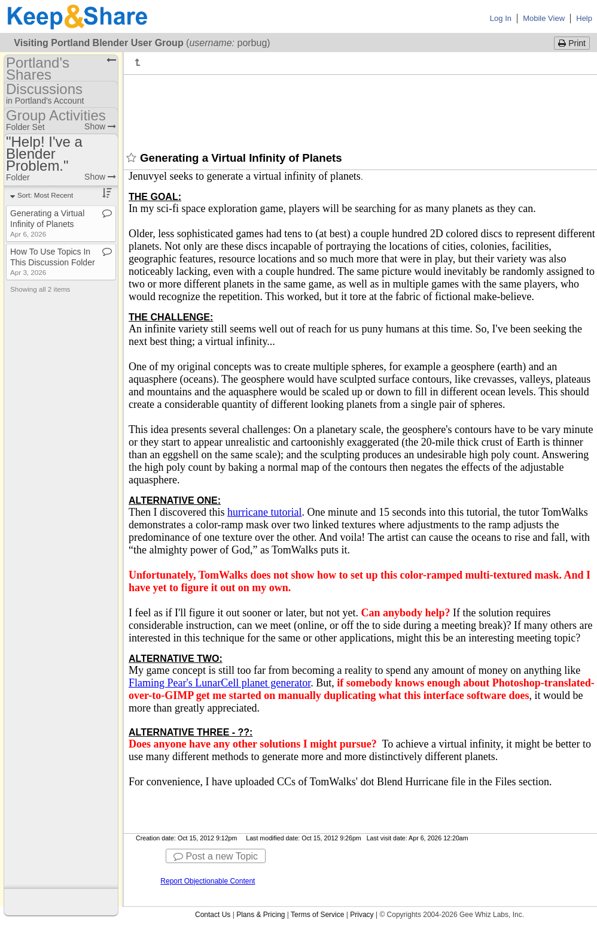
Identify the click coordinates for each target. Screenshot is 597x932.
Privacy (361, 914)
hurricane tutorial (264, 512)
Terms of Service (317, 914)
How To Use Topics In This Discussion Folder (52, 261)
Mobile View (544, 18)
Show (100, 126)
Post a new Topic (215, 856)
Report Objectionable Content (207, 881)
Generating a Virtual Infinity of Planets (47, 223)
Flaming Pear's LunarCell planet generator (219, 683)
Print (572, 43)
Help (584, 18)
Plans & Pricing (260, 914)
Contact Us (212, 914)
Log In (500, 18)
